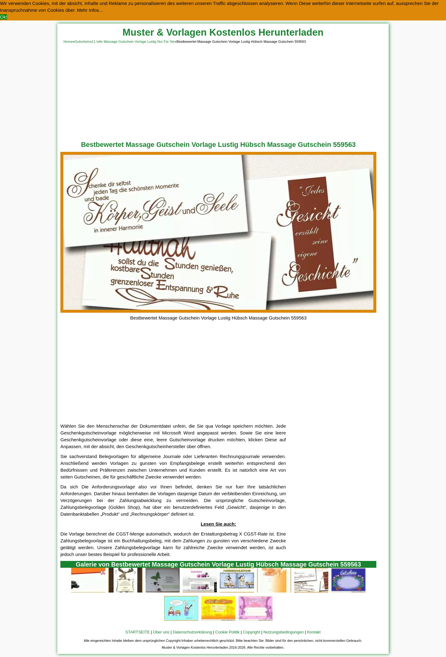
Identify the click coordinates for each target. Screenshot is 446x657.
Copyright (251, 632)
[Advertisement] (223, 91)
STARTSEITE (137, 632)
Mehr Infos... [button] (90, 10)
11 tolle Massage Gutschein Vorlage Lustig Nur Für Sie (133, 41)
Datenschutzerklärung (192, 632)
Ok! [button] (3, 17)
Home (67, 41)
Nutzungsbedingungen (283, 632)
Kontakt (314, 632)
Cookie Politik (227, 632)
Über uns (161, 632)
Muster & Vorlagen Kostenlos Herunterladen (223, 32)
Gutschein (82, 41)
